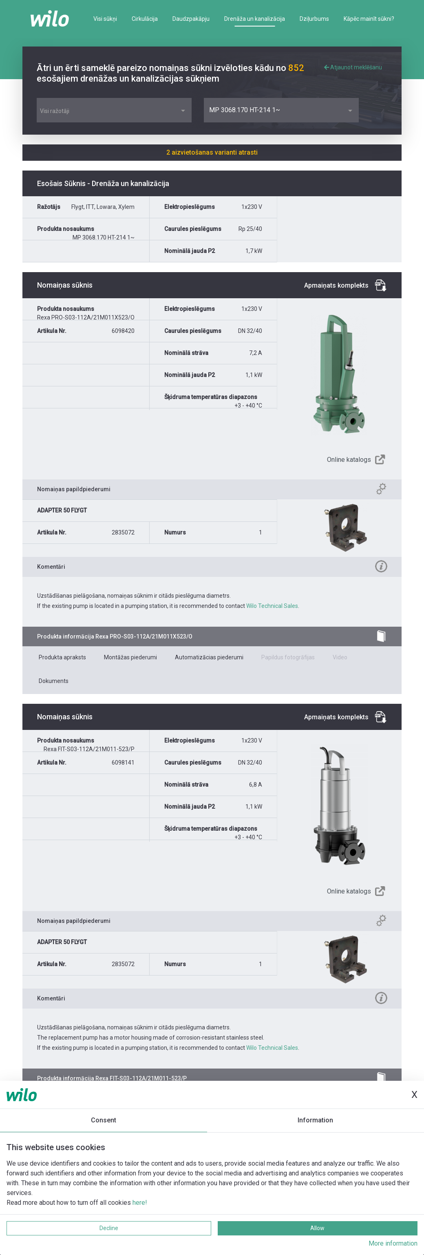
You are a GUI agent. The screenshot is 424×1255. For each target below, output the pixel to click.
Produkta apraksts (62, 657)
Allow (317, 1228)
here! (139, 1202)
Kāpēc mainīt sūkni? (369, 19)
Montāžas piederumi (130, 657)
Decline (108, 1228)
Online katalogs (349, 459)
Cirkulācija (145, 19)
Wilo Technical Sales (272, 606)
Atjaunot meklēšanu (353, 67)
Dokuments (53, 681)
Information (315, 1120)
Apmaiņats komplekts (336, 285)
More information (393, 1243)
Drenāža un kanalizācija (254, 19)
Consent (103, 1120)
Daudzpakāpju (191, 19)
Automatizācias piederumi (209, 657)
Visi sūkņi (105, 19)
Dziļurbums (314, 19)
